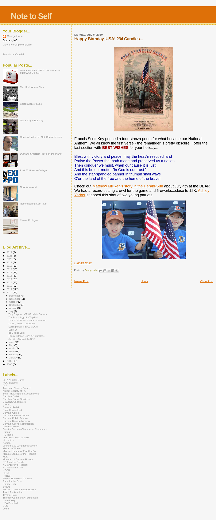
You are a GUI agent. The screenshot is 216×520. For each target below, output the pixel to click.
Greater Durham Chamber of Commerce (25, 429)
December (15, 295)
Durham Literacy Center (16, 415)
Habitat (7, 431)
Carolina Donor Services (16, 399)
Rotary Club (9, 484)
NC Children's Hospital (15, 464)
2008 (10, 364)
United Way (9, 500)
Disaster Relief (11, 407)
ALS (5, 385)
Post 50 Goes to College (33, 170)
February (14, 354)
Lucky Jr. (12, 330)
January (13, 357)
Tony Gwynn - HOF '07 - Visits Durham (27, 314)
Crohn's (7, 404)
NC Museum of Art (13, 467)
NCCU (6, 470)
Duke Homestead (12, 410)
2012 (10, 285)
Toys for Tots (10, 494)
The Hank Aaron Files (32, 87)
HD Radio (8, 434)
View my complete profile (17, 44)
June (12, 342)
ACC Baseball (10, 382)
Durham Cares (11, 412)
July (11, 311)
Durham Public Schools (15, 418)
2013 (10, 282)
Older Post (206, 281)
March (12, 351)
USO (5, 505)
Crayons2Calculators (14, 401)
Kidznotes (8, 440)
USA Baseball (10, 503)
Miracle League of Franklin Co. (19, 451)
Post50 (6, 475)
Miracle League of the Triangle (19, 453)
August (13, 308)
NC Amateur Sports (13, 462)
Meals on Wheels (12, 448)
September (15, 305)
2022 (10, 252)
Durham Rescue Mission (16, 421)
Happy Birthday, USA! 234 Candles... (26, 336)
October (13, 302)
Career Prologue (29, 220)
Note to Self (31, 16)
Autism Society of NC (14, 390)
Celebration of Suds (31, 103)
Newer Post (81, 281)
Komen (7, 442)
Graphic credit (82, 263)
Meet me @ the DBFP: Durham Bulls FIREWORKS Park (40, 72)
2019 (10, 262)
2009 (10, 361)
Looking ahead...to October (21, 323)
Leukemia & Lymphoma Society (20, 445)
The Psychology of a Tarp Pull (23, 317)
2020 (10, 259)
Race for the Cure (12, 481)
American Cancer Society (17, 388)
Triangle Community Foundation (20, 497)
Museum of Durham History (18, 459)
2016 (10, 272)
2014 (10, 279)
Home (144, 281)
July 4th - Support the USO (21, 339)
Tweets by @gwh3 (13, 54)
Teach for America (13, 492)
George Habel (15, 36)
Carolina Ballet (11, 396)
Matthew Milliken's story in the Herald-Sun (127, 186)
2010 (10, 292)
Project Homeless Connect (17, 478)
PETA (6, 473)
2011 (10, 289)
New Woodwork (28, 187)
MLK (5, 456)
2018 (10, 265)
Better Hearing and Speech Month (21, 393)
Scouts (6, 486)
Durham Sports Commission (18, 423)
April (12, 348)
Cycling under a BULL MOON (23, 326)
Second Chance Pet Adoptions (19, 489)
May (11, 345)
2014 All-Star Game (13, 379)
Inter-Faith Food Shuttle (16, 437)
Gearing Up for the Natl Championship (41, 137)
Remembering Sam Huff (33, 203)
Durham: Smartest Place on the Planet (41, 153)
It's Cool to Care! (16, 333)
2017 (10, 269)
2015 (10, 275)
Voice (6, 508)
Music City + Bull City (31, 120)
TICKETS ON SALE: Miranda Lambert (27, 320)
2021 (10, 255)
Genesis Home (11, 426)
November (15, 299)
